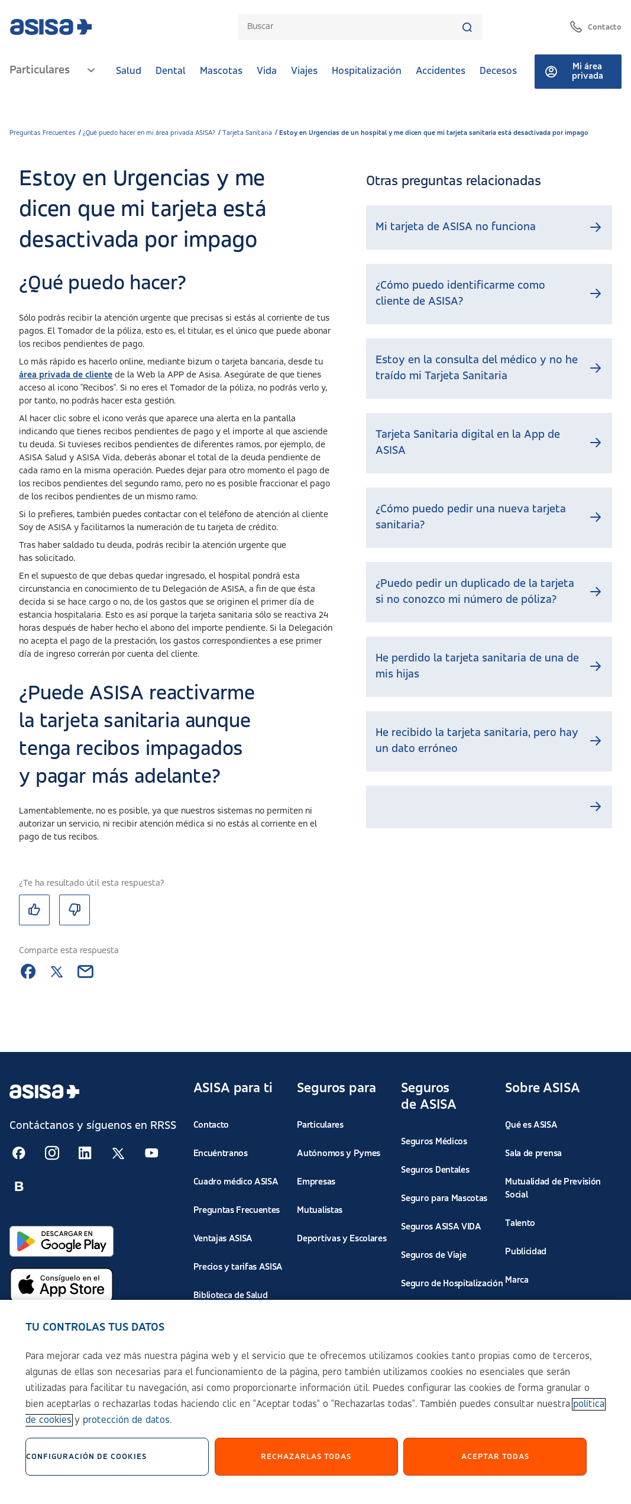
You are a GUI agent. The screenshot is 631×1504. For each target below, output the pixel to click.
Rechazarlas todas (306, 1459)
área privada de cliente (65, 375)
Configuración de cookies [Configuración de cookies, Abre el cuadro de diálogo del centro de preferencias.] (86, 1459)
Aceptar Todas (495, 1459)
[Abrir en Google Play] (61, 1241)
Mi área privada (574, 71)
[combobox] (354, 27)
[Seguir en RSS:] (18, 1153)
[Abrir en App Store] (61, 1285)
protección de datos (126, 1423)
